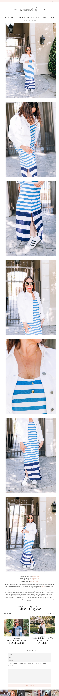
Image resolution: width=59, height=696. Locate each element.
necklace (32, 581)
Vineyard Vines (35, 576)
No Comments (7, 613)
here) (43, 586)
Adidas (33, 579)
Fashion (25, 20)
